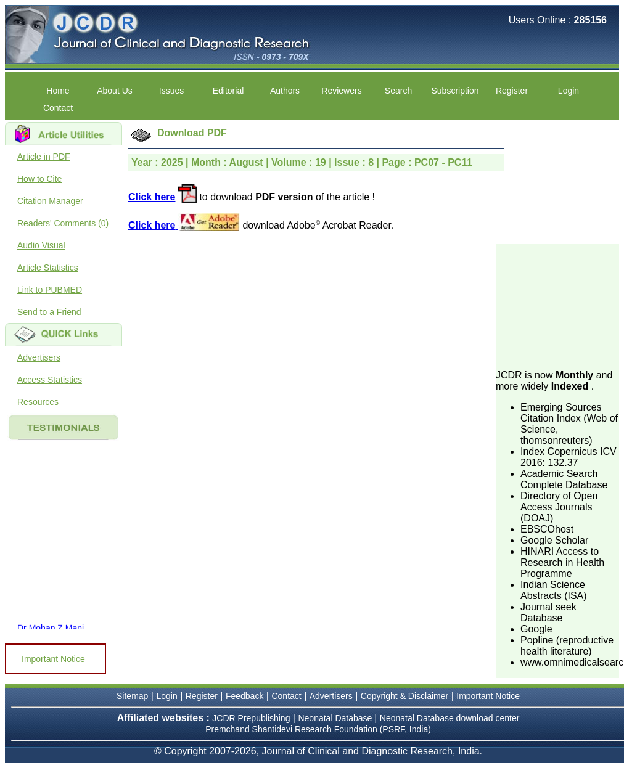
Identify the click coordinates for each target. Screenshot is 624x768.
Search (398, 91)
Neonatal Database (336, 718)
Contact (58, 108)
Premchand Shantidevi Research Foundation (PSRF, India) (318, 729)
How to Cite (39, 179)
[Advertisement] (557, 305)
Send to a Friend (49, 312)
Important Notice (53, 659)
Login (568, 91)
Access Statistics (49, 380)
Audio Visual (41, 245)
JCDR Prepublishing (251, 718)
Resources (38, 402)
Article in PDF (43, 156)
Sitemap (132, 696)
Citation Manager (50, 201)
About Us (115, 91)
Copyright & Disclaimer (404, 696)
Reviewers (341, 91)
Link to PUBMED (49, 290)
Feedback (244, 696)
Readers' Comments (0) (63, 223)
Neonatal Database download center (450, 718)
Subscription (454, 91)
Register (512, 91)
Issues (171, 91)
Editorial (228, 91)
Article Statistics (47, 267)
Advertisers (38, 357)
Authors (285, 91)
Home (57, 91)
